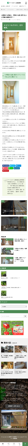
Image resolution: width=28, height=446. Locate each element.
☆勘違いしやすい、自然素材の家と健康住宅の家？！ (20, 357)
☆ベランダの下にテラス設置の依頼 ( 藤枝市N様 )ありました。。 (7, 373)
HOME (3, 9)
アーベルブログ (15, 6)
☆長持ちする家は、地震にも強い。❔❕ (21, 249)
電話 (19, 444)
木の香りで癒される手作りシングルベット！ (20, 372)
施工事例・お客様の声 (5, 6)
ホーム (3, 444)
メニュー (14, 444)
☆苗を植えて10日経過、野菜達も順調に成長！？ (11, 287)
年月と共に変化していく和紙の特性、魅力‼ (21, 240)
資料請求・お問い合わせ (14, 406)
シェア (8, 444)
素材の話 (18, 19)
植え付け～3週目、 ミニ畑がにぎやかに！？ (10, 278)
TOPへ (25, 444)
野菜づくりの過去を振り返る (7, 297)
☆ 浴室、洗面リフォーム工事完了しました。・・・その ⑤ (20, 259)
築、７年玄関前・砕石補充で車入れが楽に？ (7, 356)
